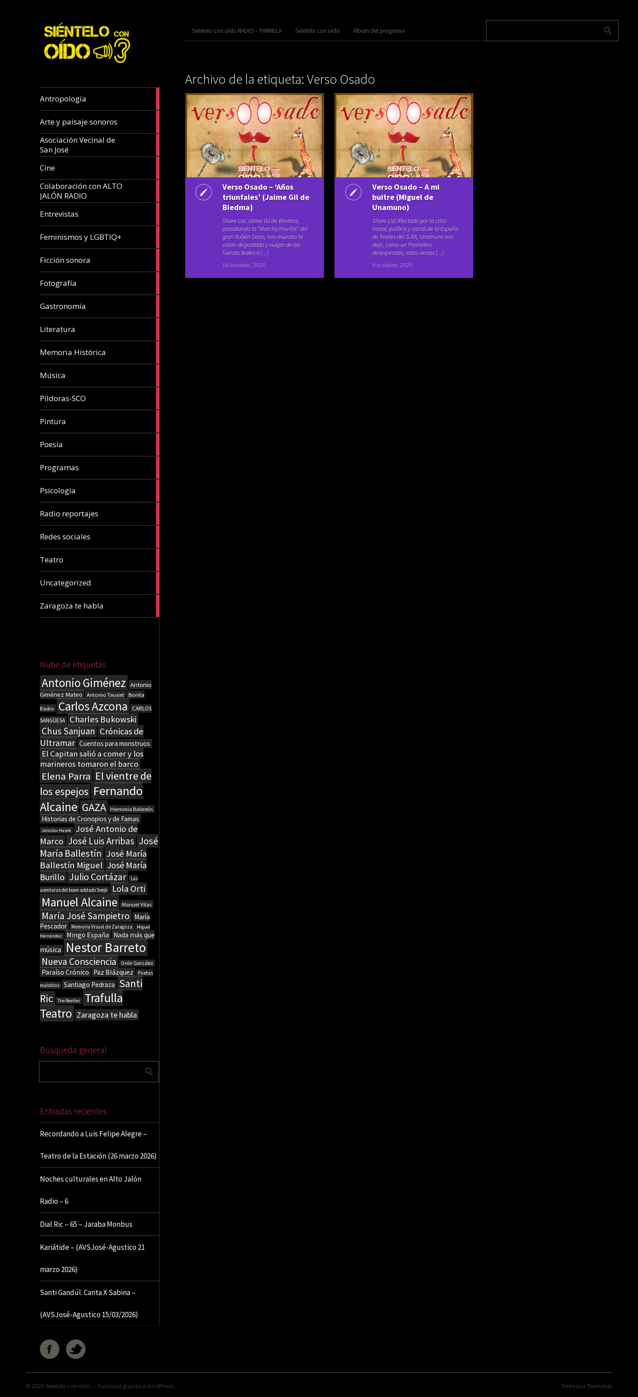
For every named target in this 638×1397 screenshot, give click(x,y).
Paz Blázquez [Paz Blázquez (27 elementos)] (113, 972)
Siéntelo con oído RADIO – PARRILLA (237, 31)
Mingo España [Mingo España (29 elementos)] (87, 934)
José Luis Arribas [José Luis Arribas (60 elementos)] (101, 841)
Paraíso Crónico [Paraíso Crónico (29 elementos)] (65, 972)
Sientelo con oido (68, 1386)
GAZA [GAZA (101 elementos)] (94, 807)
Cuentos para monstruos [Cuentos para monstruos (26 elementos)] (114, 743)
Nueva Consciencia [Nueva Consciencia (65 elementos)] (79, 962)
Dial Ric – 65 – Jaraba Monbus (86, 1224)
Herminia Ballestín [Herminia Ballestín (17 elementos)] (131, 809)
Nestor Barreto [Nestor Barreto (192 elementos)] (106, 947)
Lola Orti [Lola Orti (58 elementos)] (128, 888)
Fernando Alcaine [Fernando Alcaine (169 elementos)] (91, 799)
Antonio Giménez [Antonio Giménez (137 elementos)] (84, 682)
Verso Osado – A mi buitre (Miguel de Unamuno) (403, 197)
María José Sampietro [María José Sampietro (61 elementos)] (86, 916)
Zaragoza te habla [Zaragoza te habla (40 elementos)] (107, 1015)
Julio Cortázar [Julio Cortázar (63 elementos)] (97, 877)
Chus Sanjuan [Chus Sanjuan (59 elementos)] (68, 731)
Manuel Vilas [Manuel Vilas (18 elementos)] (137, 904)
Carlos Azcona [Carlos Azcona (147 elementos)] (93, 706)
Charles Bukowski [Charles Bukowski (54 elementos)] (103, 719)
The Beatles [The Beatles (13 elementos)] (69, 1000)
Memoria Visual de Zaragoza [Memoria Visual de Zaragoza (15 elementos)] (101, 927)
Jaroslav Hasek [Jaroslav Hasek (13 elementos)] (56, 830)
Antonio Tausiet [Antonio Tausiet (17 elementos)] (105, 694)
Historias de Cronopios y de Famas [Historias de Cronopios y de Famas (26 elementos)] (90, 819)
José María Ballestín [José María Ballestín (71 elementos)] (99, 847)
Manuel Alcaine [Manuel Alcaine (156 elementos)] (79, 902)
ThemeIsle (599, 1386)
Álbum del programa (379, 31)
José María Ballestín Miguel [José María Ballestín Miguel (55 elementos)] (93, 859)
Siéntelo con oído (317, 31)
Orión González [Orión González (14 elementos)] (137, 963)
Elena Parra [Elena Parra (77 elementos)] (66, 776)
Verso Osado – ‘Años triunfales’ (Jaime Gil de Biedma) (258, 197)
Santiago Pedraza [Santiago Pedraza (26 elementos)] (89, 984)
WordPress (160, 1386)
